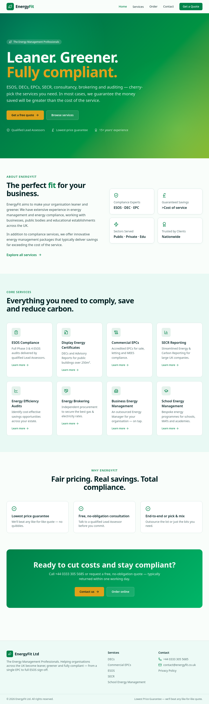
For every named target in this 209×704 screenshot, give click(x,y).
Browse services (62, 115)
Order (153, 6)
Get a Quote (191, 6)
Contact (168, 6)
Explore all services (24, 255)
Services (138, 7)
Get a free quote (25, 115)
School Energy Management (127, 682)
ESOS (111, 671)
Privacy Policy (167, 671)
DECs (111, 659)
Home (123, 6)
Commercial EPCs (119, 665)
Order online (120, 592)
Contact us (89, 592)
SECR (111, 676)
